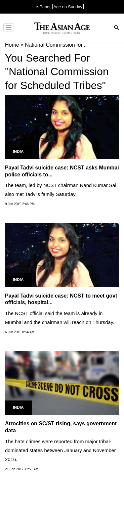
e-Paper (43, 6)
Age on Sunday (68, 6)
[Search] (116, 28)
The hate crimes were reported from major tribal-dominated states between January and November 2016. (60, 450)
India (18, 151)
